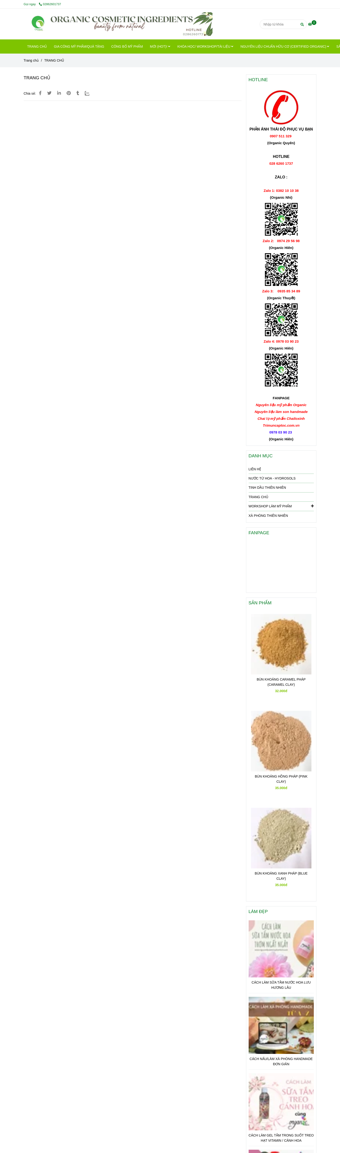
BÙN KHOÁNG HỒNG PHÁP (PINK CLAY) (281, 778)
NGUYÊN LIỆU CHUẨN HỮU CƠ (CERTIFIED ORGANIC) (284, 46)
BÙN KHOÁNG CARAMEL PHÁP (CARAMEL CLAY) (281, 681)
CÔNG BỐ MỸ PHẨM (127, 46)
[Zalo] (90, 93)
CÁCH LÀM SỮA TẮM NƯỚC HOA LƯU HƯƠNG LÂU (281, 984)
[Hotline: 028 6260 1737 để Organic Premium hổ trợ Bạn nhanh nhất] (312, 24)
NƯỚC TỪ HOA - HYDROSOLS (272, 478)
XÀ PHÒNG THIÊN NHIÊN (268, 516)
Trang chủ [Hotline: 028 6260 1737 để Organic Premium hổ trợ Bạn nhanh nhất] (31, 60)
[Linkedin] (59, 93)
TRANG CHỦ (37, 46)
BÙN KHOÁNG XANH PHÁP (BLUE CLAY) (281, 875)
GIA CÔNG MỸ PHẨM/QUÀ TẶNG (79, 46)
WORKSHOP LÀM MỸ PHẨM (281, 506)
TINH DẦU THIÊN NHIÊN (267, 487)
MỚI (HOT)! (160, 46)
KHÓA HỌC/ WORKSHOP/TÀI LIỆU (205, 46)
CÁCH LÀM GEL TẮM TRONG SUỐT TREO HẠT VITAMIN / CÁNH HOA (281, 1137)
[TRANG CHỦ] (118, 24)
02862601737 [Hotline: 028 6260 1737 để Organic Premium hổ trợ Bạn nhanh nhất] (50, 4)
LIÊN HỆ (255, 469)
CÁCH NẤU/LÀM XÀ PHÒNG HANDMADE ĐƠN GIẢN (281, 1061)
